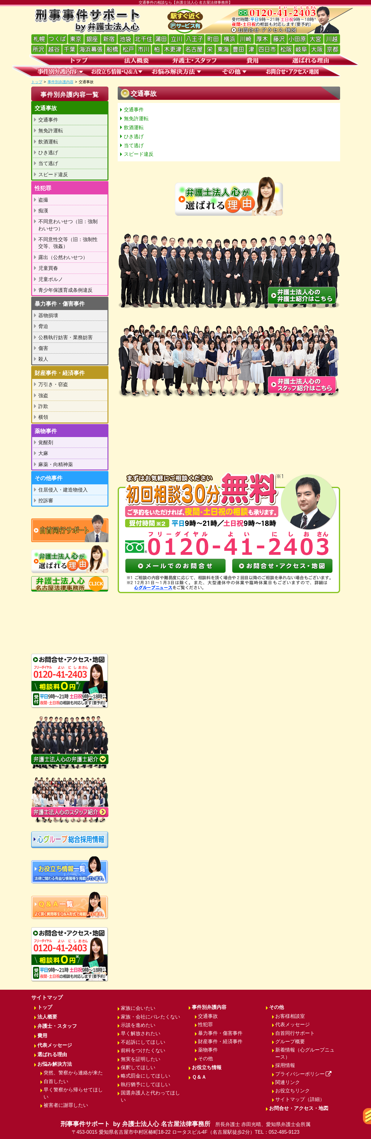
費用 (42, 1035)
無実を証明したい (140, 1059)
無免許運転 (136, 118)
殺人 (43, 359)
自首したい (56, 1081)
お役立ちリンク (292, 1090)
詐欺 (43, 406)
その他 (205, 1058)
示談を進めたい (138, 1025)
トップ (36, 82)
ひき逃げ (134, 136)
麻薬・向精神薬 (55, 464)
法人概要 (47, 1016)
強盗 (43, 395)
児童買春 (48, 268)
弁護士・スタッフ (57, 1026)
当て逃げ (134, 145)
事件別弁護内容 (61, 82)
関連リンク (287, 1082)
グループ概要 (290, 1041)
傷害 (43, 348)
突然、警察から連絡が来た (73, 1072)
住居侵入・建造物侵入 (63, 489)
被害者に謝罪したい (66, 1105)
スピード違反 (139, 154)
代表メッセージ (54, 1045)
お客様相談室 (290, 1016)
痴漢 (43, 210)
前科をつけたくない (143, 1050)
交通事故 (208, 1016)
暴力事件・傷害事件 (220, 1033)
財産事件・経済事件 (220, 1041)
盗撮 (43, 199)
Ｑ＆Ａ (199, 1077)
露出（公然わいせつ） (63, 257)
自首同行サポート (295, 1033)
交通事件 (134, 109)
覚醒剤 (45, 442)
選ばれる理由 (52, 1054)
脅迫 (43, 326)
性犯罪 (205, 1024)
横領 (43, 417)
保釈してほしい (138, 1067)
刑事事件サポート (185, 1128)
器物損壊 (48, 315)
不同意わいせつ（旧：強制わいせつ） (68, 225)
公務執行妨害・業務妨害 (65, 337)
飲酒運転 (134, 127)
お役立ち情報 (206, 1067)
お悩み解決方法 (54, 1064)
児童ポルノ (50, 279)
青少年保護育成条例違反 (65, 290)
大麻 (43, 453)
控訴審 (45, 500)
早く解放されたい (140, 1033)
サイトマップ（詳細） (300, 1099)
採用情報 (285, 1065)
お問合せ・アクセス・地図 (298, 1108)
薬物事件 (208, 1049)
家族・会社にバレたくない (150, 1016)
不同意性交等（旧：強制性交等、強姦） (68, 243)
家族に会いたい (138, 1008)
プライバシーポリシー (303, 1074)
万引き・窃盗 (53, 384)
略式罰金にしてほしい (145, 1075)
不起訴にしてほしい (143, 1042)
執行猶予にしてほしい (145, 1084)
